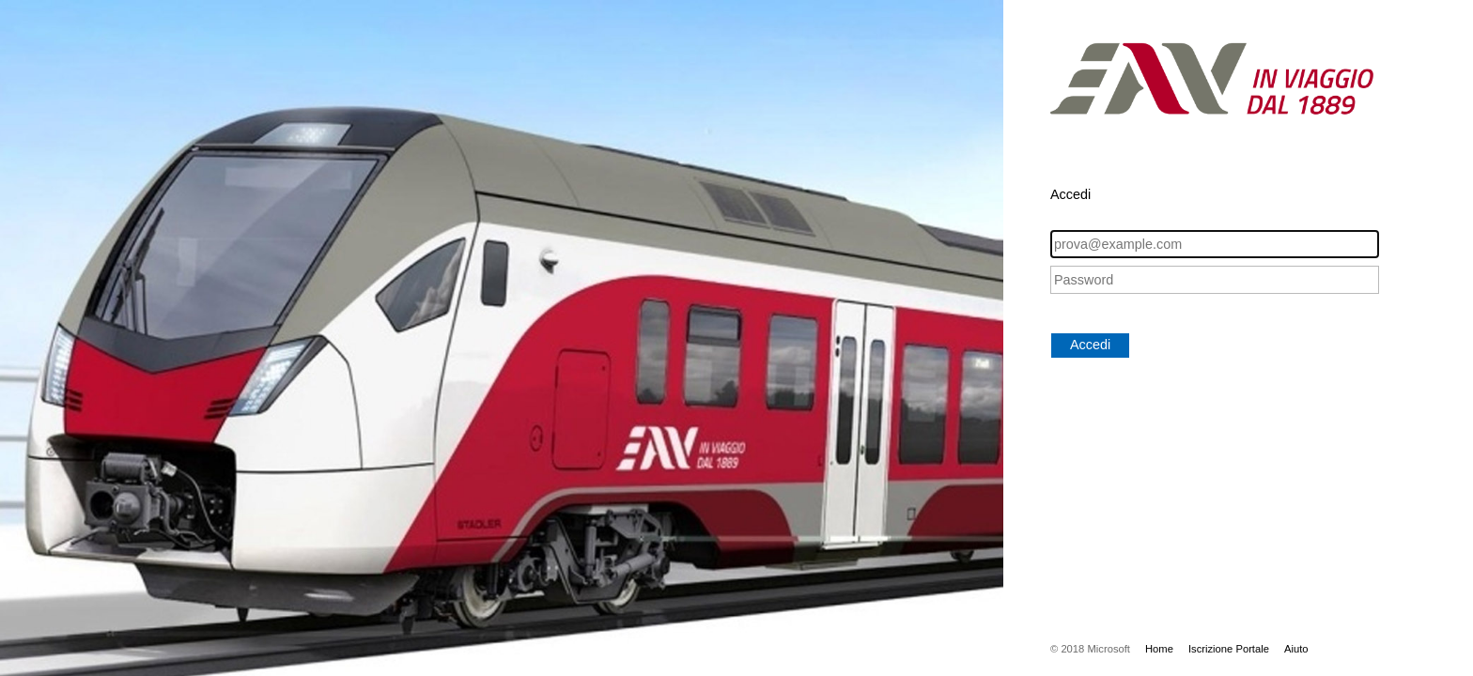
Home (1159, 648)
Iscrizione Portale (1228, 648)
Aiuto (1296, 648)
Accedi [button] (1090, 344)
